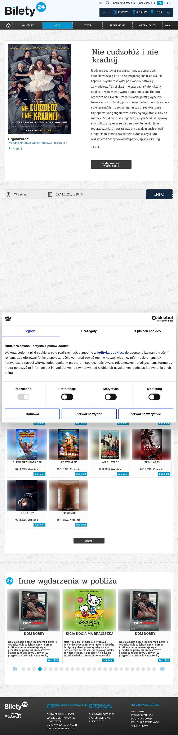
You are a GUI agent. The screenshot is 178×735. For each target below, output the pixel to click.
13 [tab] (89, 669)
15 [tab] (100, 669)
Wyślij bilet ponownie (61, 718)
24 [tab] (149, 669)
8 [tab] (62, 669)
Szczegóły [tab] (89, 331)
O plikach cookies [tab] (147, 331)
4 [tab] (40, 669)
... (168, 25)
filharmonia (117, 25)
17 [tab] (111, 669)
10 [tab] (73, 669)
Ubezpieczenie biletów (61, 728)
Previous (15, 669)
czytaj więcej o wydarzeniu (111, 164)
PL (160, 2)
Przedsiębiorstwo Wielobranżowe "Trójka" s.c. (38, 143)
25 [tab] (154, 669)
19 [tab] (122, 669)
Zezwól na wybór (89, 413)
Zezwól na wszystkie (145, 413)
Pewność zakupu (142, 715)
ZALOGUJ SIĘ (146, 2)
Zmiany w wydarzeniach (62, 725)
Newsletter (54, 721)
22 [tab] (138, 669)
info (159, 194)
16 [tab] (105, 669)
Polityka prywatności (145, 722)
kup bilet (39, 423)
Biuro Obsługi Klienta (60, 714)
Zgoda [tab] (31, 331)
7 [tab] (56, 669)
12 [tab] (83, 669)
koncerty (28, 25)
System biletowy (99, 718)
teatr (87, 25)
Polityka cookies (142, 718)
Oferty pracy (139, 726)
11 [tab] (78, 669)
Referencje (96, 721)
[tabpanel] (33, 626)
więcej (89, 540)
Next (162, 669)
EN (168, 2)
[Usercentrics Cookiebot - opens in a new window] (155, 319)
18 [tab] (116, 669)
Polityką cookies (110, 352)
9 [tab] (67, 669)
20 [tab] (127, 669)
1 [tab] (24, 669)
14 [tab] (94, 669)
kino (57, 25)
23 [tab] (143, 669)
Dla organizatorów (101, 714)
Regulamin (137, 711)
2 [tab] (29, 669)
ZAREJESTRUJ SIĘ (123, 2)
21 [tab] (132, 669)
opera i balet (147, 25)
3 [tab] (34, 669)
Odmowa (32, 413)
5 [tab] (45, 669)
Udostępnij (15, 148)
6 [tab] (51, 669)
